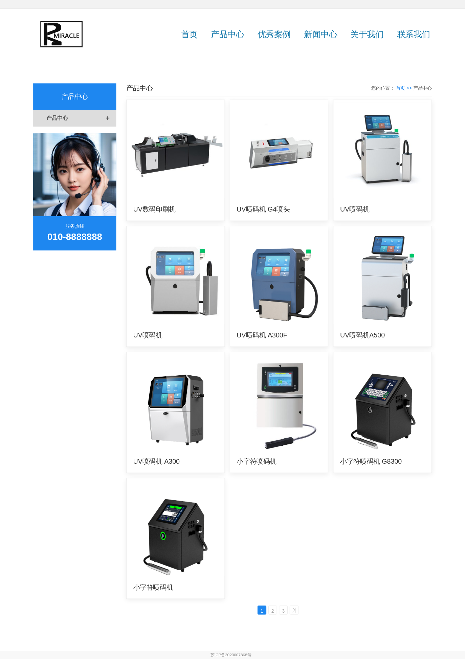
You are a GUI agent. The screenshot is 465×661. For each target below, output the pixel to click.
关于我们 (366, 34)
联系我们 (413, 34)
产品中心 (227, 34)
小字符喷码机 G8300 (371, 461)
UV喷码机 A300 (156, 461)
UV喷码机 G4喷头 (263, 209)
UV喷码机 (354, 209)
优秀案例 (274, 34)
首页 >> (404, 88)
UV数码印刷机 (154, 209)
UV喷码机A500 (362, 335)
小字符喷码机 (256, 461)
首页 (189, 34)
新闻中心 (320, 34)
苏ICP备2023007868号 (231, 657)
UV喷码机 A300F (262, 335)
